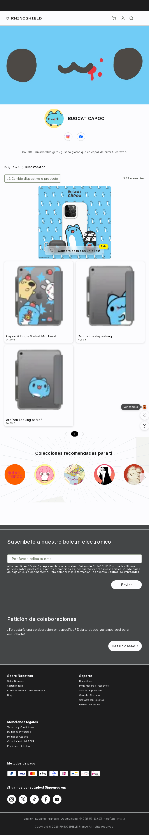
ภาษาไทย (109, 818)
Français (53, 818)
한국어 (121, 818)
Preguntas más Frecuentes (94, 685)
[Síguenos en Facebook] (45, 799)
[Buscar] (131, 18)
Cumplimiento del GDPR (20, 741)
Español (40, 818)
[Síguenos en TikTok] (34, 799)
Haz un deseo (125, 646)
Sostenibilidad (15, 685)
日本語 (98, 818)
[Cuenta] (122, 18)
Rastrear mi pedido (89, 704)
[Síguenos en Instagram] (11, 799)
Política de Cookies (17, 736)
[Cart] (113, 18)
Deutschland (69, 818)
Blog (9, 695)
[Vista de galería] (144, 407)
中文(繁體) (85, 818)
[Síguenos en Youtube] (57, 799)
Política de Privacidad (124, 572)
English (28, 818)
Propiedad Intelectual (19, 746)
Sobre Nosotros (15, 681)
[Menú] (140, 18)
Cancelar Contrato (89, 695)
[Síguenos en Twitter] (23, 799)
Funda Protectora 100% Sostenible (26, 690)
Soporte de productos (90, 690)
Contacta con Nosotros (91, 700)
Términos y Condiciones (20, 727)
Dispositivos (86, 681)
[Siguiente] (144, 477)
